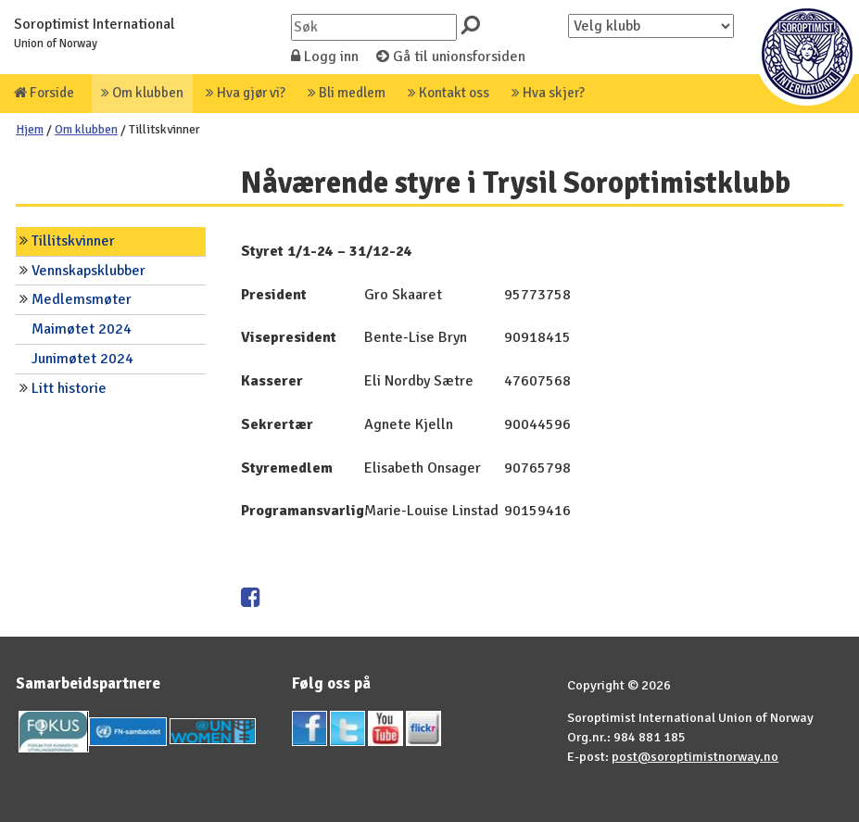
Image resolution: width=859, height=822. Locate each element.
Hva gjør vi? (245, 92)
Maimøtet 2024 (82, 329)
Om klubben (142, 92)
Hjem (30, 129)
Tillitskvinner (73, 241)
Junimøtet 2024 (82, 358)
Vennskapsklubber (88, 270)
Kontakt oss (448, 92)
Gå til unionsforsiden (450, 56)
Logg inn (325, 56)
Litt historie (69, 388)
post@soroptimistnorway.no (695, 756)
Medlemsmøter (82, 299)
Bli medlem (346, 92)
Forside (44, 92)
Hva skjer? (548, 92)
